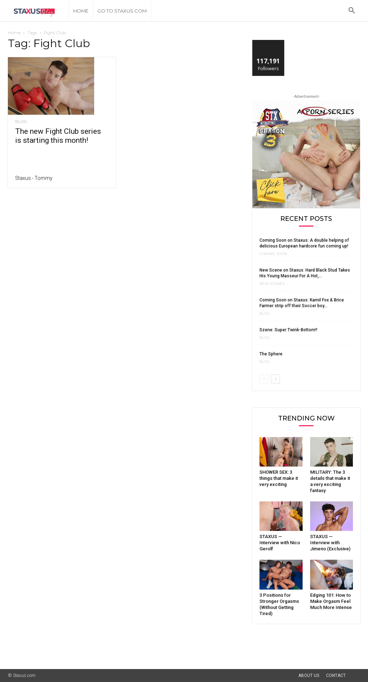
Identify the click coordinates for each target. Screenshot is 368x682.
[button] (351, 11)
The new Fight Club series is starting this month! (58, 136)
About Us (308, 675)
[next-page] (275, 378)
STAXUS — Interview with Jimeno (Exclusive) (330, 542)
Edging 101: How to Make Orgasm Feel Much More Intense (331, 601)
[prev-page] (263, 378)
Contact (336, 675)
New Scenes (272, 284)
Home (80, 11)
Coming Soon (273, 254)
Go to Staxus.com (122, 11)
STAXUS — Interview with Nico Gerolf (279, 542)
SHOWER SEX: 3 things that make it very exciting (278, 478)
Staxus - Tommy (33, 178)
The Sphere (270, 353)
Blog (21, 121)
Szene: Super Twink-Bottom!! (288, 329)
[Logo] (38, 11)
